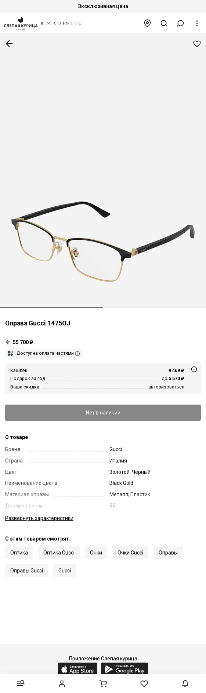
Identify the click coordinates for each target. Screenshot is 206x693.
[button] (180, 23)
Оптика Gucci (59, 553)
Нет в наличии (103, 413)
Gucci (64, 571)
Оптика (19, 553)
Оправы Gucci (26, 571)
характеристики (39, 518)
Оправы (168, 553)
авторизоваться (166, 387)
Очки (96, 553)
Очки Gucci (130, 553)
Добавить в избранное (197, 44)
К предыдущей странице (9, 43)
